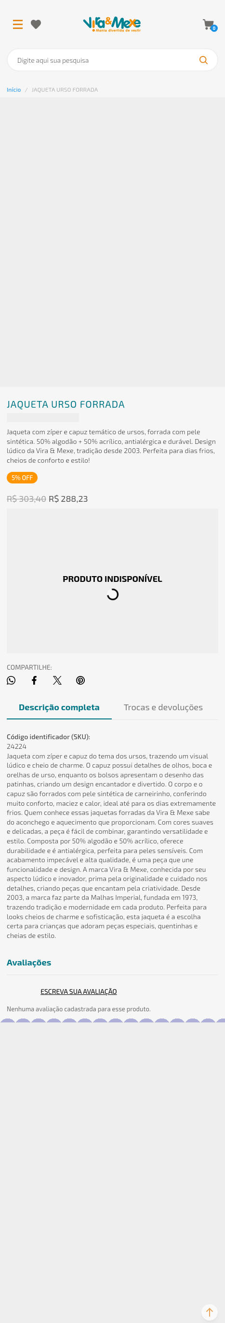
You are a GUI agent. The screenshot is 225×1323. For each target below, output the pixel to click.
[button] (209, 1312)
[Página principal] (111, 24)
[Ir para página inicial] (14, 89)
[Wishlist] (36, 24)
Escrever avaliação (79, 991)
